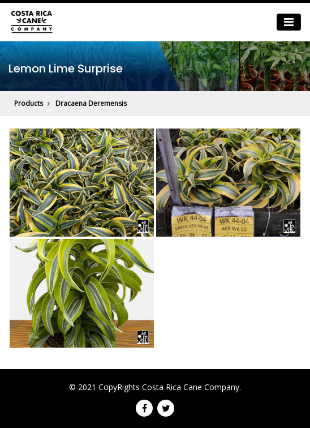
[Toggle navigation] (289, 22)
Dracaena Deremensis (91, 103)
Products (28, 103)
